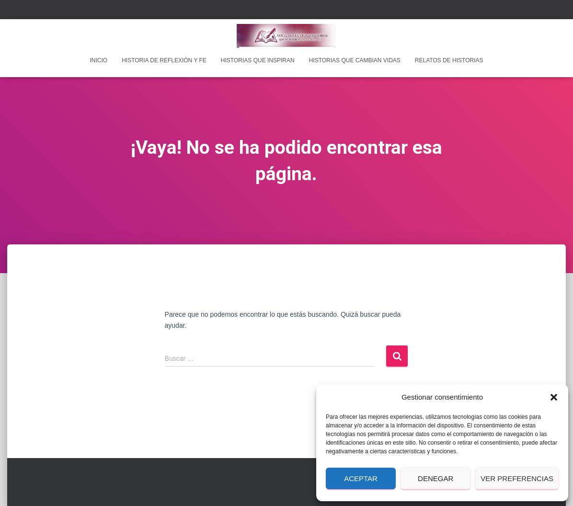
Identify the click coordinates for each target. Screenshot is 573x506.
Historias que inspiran (258, 60)
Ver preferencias (517, 478)
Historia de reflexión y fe (164, 60)
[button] (554, 397)
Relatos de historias (449, 60)
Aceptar (361, 478)
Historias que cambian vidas (355, 60)
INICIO (98, 60)
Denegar (435, 478)
